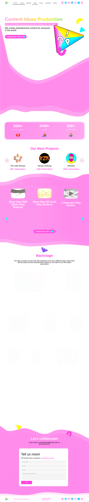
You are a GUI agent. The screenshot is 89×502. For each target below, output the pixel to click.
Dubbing (55, 3)
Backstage (28, 3)
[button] (7, 160)
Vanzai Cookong (44, 166)
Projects (22, 3)
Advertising (48, 3)
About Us (16, 3)
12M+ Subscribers (44, 169)
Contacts (41, 3)
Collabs (35, 3)
